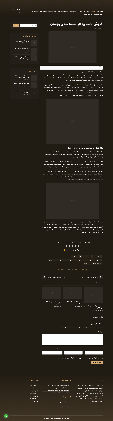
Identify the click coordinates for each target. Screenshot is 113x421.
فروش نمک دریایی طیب (22, 41)
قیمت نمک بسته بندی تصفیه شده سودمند (23, 90)
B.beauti (97, 257)
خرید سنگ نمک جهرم (65, 402)
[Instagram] (15, 10)
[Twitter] (17, 10)
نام (102, 349)
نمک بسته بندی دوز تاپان (96, 310)
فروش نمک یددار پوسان (53, 260)
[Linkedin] (12, 10)
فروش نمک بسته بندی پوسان (74, 260)
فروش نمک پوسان (63, 260)
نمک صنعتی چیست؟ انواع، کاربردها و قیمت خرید (21, 76)
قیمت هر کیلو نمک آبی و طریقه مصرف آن (22, 56)
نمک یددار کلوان (77, 306)
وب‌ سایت (59, 349)
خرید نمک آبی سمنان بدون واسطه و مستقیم (21, 83)
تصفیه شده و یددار (74, 80)
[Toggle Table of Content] (99, 68)
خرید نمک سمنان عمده (64, 407)
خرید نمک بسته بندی (94, 260)
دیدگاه (100, 332)
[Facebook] (19, 10)
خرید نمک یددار (85, 260)
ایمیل (81, 349)
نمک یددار (77, 148)
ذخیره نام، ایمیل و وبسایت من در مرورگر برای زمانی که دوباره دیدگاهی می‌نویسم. (78, 358)
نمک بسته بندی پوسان (97, 263)
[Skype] (19, 12)
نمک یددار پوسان (74, 257)
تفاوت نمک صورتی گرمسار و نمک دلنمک (59, 393)
